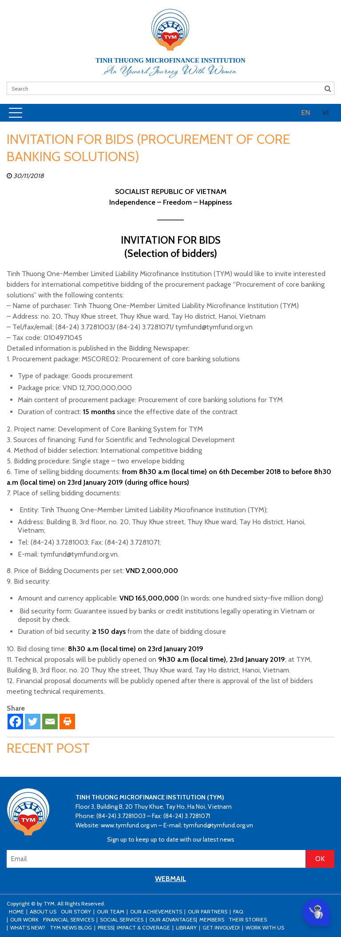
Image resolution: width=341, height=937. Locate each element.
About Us (43, 911)
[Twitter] (32, 721)
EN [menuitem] (305, 112)
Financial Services (68, 919)
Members (211, 919)
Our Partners (207, 911)
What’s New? (27, 927)
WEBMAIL (170, 878)
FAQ (238, 911)
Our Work (24, 919)
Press (105, 927)
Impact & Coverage (143, 927)
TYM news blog (71, 927)
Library (186, 927)
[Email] (50, 721)
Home (16, 911)
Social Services (121, 919)
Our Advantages (172, 919)
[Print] (67, 721)
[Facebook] (15, 721)
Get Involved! (221, 927)
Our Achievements (156, 911)
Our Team (110, 911)
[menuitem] (305, 113)
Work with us (265, 927)
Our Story (76, 911)
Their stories (248, 919)
